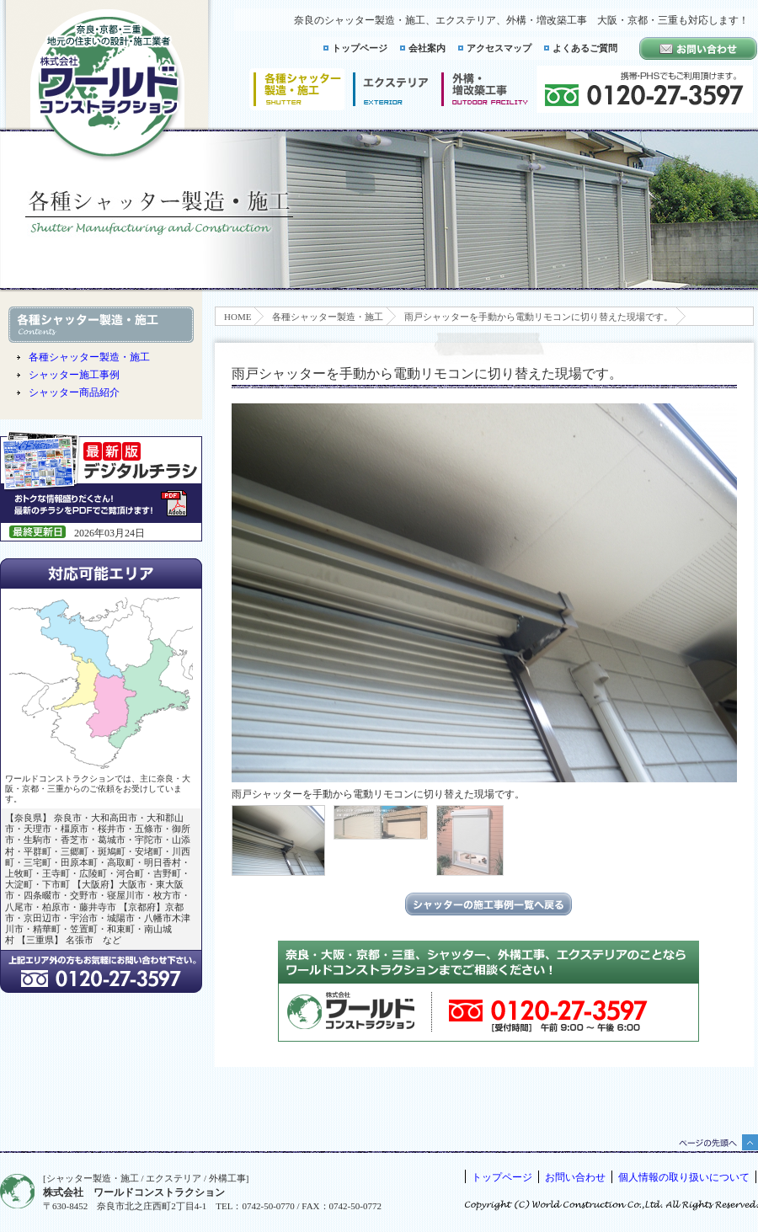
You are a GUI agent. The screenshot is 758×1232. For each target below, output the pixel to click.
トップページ (359, 48)
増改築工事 (484, 89)
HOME (237, 317)
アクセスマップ (499, 48)
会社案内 (427, 48)
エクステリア (391, 89)
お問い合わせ (575, 1177)
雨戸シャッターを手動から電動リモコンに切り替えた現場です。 (538, 317)
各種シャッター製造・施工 (327, 317)
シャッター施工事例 (74, 375)
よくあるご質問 (584, 48)
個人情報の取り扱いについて (684, 1177)
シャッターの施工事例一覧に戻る (488, 904)
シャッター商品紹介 (74, 392)
